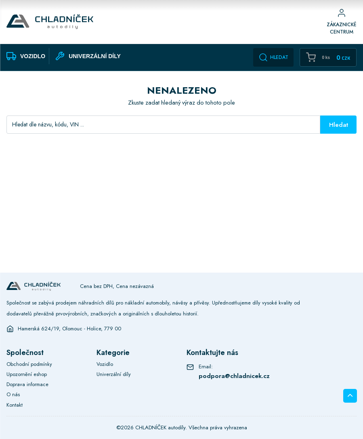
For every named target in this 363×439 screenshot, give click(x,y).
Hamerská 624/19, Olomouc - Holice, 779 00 (69, 328)
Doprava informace (27, 384)
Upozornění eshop (26, 374)
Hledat (273, 57)
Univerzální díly (114, 374)
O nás (13, 394)
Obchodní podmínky (29, 364)
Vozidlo (105, 364)
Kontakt (14, 405)
